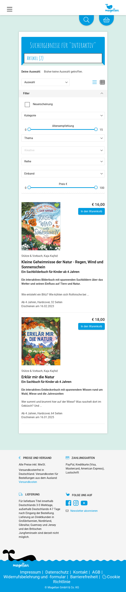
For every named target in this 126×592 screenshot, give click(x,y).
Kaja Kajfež (51, 256)
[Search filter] (63, 150)
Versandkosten (28, 482)
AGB (98, 572)
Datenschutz (59, 572)
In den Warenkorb (91, 211)
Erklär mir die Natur (37, 377)
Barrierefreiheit (86, 576)
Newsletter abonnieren (84, 510)
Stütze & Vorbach (32, 256)
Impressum (32, 572)
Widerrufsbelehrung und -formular (36, 576)
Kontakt (82, 572)
